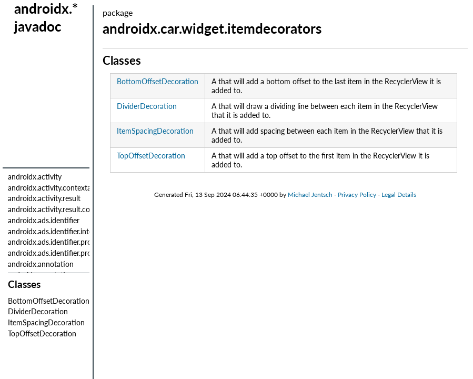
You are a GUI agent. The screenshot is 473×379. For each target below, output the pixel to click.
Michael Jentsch (310, 194)
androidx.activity (35, 176)
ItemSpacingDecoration (46, 322)
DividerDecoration (38, 311)
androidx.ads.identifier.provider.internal (70, 252)
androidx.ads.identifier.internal (56, 231)
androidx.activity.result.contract (58, 209)
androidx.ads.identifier (43, 220)
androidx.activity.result (44, 198)
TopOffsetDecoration (42, 333)
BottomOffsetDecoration (48, 300)
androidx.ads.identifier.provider (57, 241)
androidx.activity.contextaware (57, 187)
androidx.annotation (41, 264)
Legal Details (398, 194)
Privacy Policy (357, 194)
